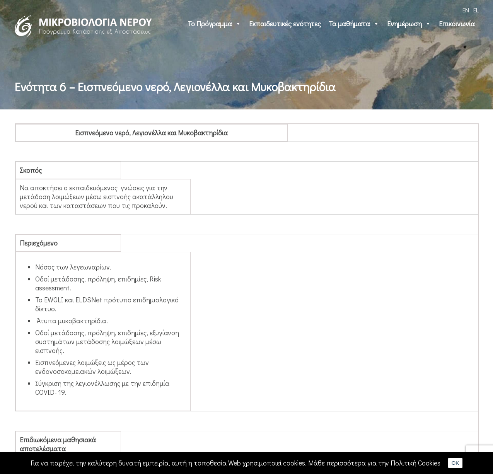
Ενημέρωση (409, 23)
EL (476, 10)
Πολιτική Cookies (415, 463)
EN (465, 10)
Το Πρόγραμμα (214, 23)
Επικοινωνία (457, 23)
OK (455, 463)
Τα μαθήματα (354, 23)
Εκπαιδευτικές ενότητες (285, 23)
